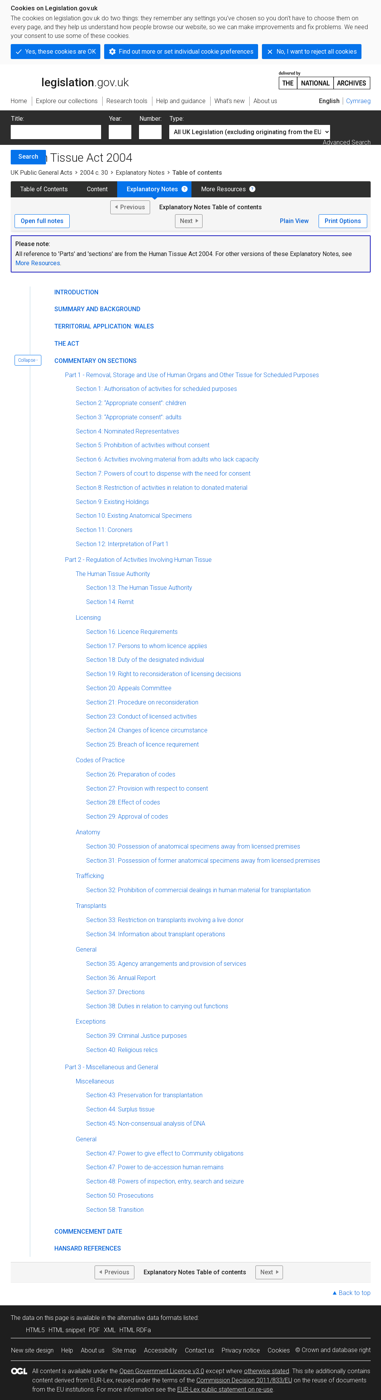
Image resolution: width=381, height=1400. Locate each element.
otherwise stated (266, 1371)
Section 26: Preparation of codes (130, 774)
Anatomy (88, 832)
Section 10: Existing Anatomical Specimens (134, 515)
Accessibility (160, 1350)
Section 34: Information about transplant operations (155, 934)
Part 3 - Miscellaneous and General (111, 1067)
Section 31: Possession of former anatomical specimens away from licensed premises (203, 860)
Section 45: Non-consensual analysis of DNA (145, 1123)
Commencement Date (88, 1231)
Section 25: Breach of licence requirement (142, 744)
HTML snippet (67, 1330)
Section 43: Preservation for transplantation (144, 1095)
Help (67, 1350)
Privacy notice (241, 1350)
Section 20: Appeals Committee (129, 688)
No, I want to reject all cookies (316, 51)
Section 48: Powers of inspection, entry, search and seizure (165, 1181)
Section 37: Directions (115, 992)
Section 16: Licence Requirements (132, 631)
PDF (94, 1330)
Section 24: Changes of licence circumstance (147, 730)
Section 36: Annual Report (120, 977)
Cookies (279, 1350)
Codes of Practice (100, 760)
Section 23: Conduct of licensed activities (141, 716)
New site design (32, 1350)
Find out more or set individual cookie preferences (186, 51)
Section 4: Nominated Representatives (127, 431)
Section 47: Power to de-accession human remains (155, 1167)
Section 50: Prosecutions (120, 1195)
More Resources (223, 189)
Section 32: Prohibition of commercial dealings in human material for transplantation (198, 890)
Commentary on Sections (95, 360)
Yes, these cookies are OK (60, 51)
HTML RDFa (135, 1330)
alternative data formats (149, 1317)
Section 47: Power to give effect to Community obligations (165, 1153)
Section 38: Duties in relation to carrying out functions (157, 1006)
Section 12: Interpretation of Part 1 (122, 544)
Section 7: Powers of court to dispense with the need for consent (163, 473)
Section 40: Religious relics (122, 1050)
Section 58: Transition (115, 1209)
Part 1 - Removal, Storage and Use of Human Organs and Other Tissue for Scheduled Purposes (192, 375)
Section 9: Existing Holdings (112, 502)
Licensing (88, 617)
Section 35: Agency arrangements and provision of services (166, 963)
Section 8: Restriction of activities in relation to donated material (161, 487)
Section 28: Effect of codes (123, 802)
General (86, 949)
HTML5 (35, 1330)
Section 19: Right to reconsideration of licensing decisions (163, 674)
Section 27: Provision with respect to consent (147, 788)
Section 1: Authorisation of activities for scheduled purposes (156, 388)
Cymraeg (358, 101)
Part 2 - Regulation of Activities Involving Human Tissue (138, 559)
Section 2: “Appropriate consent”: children (131, 403)
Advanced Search (347, 142)
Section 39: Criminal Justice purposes (136, 1035)
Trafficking (90, 876)
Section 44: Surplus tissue (120, 1109)
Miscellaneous (95, 1081)
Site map (124, 1350)
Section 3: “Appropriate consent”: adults (129, 417)
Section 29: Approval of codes (127, 816)
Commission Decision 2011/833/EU (244, 1380)
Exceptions (91, 1021)
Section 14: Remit (110, 602)
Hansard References (87, 1248)
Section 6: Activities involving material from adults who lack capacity (167, 459)
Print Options (343, 221)
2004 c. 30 (94, 172)
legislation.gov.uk (70, 79)
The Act (66, 343)
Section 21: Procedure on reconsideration (142, 702)
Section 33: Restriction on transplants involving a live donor (165, 920)
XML (110, 1330)
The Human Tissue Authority (113, 574)
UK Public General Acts (41, 172)
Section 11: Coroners (104, 529)
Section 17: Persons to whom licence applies (146, 646)
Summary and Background (97, 309)
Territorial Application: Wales (104, 326)
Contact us (199, 1350)
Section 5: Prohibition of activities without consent (142, 445)
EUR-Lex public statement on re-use (225, 1389)
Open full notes (42, 221)
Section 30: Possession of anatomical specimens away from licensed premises (193, 846)
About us (93, 1350)
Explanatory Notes (140, 172)
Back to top (355, 1293)
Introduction (76, 292)
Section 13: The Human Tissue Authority (139, 587)
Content (97, 189)
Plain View (294, 221)
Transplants (91, 905)
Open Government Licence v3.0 (161, 1371)
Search (28, 156)
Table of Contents (44, 189)
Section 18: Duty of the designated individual (145, 659)
